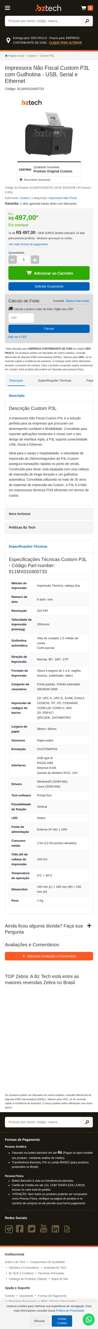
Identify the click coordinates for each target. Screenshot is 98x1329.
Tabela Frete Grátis (77, 301)
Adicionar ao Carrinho (49, 273)
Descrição (16, 380)
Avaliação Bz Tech (55, 1267)
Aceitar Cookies (62, 1321)
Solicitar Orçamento (49, 286)
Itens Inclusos (20, 514)
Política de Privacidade (70, 1310)
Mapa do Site (60, 1279)
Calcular (49, 328)
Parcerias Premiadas (51, 1273)
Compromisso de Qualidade (47, 1262)
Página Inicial (14, 56)
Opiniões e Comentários (24, 1267)
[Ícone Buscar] (87, 21)
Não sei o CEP (17, 337)
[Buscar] (43, 21)
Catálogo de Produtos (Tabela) (28, 1279)
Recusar (39, 1321)
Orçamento (26, 1296)
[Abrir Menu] (10, 7)
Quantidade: (16, 252)
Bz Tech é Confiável (21, 1273)
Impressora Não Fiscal (63, 198)
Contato (10, 1296)
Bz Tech (48, 8)
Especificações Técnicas (54, 380)
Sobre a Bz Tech (15, 1262)
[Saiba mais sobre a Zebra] (49, 1038)
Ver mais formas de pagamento (28, 244)
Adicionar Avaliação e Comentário (49, 956)
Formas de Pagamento (52, 1296)
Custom (31, 55)
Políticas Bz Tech (22, 527)
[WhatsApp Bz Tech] (89, 1320)
